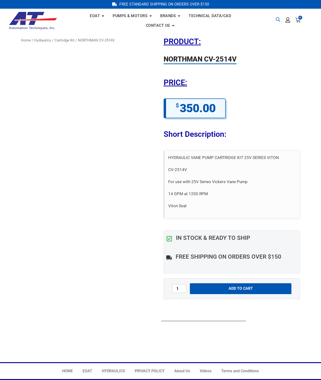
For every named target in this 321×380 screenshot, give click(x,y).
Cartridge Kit (65, 40)
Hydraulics (42, 40)
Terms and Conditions (240, 371)
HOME (67, 371)
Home (26, 40)
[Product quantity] (179, 288)
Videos (206, 371)
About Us (182, 371)
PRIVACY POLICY (150, 371)
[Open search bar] (278, 19)
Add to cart (241, 288)
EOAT (87, 371)
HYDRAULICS (113, 371)
